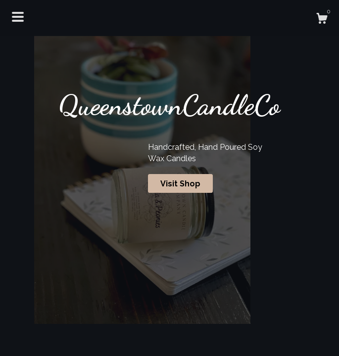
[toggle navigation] (18, 17)
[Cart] (321, 19)
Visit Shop (180, 183)
